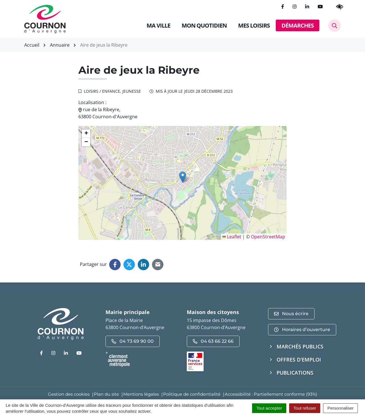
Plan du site (106, 394)
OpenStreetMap (268, 237)
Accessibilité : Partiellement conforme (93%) (271, 394)
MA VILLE (158, 25)
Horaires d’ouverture (302, 329)
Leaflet (231, 237)
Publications (295, 372)
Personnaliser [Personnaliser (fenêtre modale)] (340, 408)
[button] (182, 177)
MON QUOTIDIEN (204, 25)
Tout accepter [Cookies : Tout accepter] (269, 408)
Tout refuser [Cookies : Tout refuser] (304, 408)
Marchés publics (300, 346)
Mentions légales (141, 394)
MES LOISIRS (254, 25)
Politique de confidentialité (191, 394)
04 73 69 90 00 (132, 341)
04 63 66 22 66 (213, 341)
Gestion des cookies (69, 394)
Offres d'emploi (299, 359)
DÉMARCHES (297, 25)
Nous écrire (291, 313)
